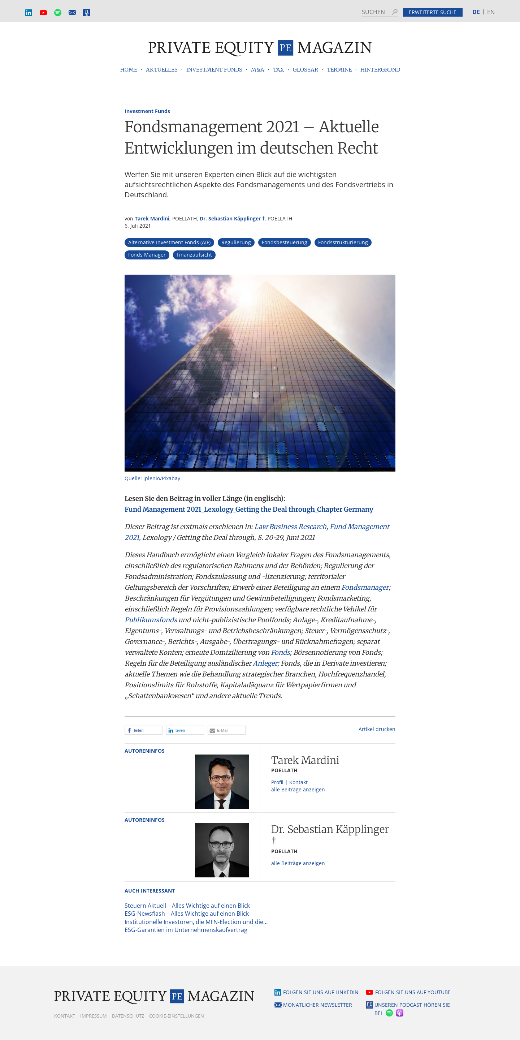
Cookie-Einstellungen (176, 1016)
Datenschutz (128, 1016)
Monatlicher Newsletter (72, 13)
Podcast (86, 13)
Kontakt (64, 1016)
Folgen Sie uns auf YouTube (413, 992)
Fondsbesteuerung (284, 242)
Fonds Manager (147, 254)
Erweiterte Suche (432, 12)
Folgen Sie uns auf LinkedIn (321, 992)
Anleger (265, 663)
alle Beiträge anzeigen (298, 789)
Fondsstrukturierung (343, 242)
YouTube (43, 13)
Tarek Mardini (152, 218)
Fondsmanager (365, 587)
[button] (143, 730)
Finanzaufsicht (194, 254)
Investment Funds (147, 111)
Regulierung (236, 242)
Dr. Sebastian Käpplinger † (232, 218)
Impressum (93, 1016)
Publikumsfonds (151, 620)
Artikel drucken (377, 729)
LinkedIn (28, 13)
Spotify (57, 13)
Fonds (280, 652)
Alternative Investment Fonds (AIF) (169, 242)
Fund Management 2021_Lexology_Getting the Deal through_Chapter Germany (249, 509)
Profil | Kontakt (289, 782)
